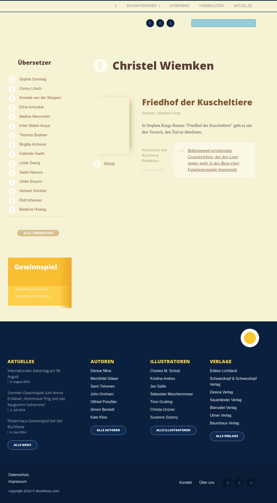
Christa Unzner (162, 410)
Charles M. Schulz (165, 371)
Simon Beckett (103, 410)
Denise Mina (101, 371)
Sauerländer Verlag (226, 400)
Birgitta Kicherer (32, 144)
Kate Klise (99, 417)
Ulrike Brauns (30, 181)
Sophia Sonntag (32, 79)
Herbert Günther (33, 191)
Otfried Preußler (104, 402)
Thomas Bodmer (33, 135)
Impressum (17, 482)
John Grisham (102, 394)
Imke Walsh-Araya (34, 125)
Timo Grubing (161, 402)
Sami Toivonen (103, 386)
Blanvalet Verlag (223, 408)
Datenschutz (18, 475)
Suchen (250, 23)
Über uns (206, 482)
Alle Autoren (108, 430)
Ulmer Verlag (220, 415)
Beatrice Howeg (32, 209)
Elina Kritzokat (31, 107)
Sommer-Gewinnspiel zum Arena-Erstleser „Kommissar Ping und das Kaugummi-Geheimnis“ (36, 398)
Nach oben (250, 338)
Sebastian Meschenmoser (171, 394)
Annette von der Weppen (40, 97)
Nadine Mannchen (34, 116)
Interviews (179, 6)
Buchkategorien (142, 6)
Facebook (160, 23)
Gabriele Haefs (32, 153)
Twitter (170, 23)
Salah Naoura (30, 172)
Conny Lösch (30, 88)
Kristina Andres (162, 379)
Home (117, 6)
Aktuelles (243, 6)
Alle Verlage (227, 436)
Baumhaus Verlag (224, 423)
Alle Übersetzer (38, 233)
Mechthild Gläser (104, 379)
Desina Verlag (221, 392)
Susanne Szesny (164, 417)
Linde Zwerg (29, 163)
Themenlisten (211, 6)
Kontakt (185, 482)
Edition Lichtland (223, 371)
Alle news (22, 445)
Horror (109, 163)
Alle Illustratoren (173, 430)
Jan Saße (158, 386)
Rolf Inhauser (30, 200)
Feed (150, 23)
